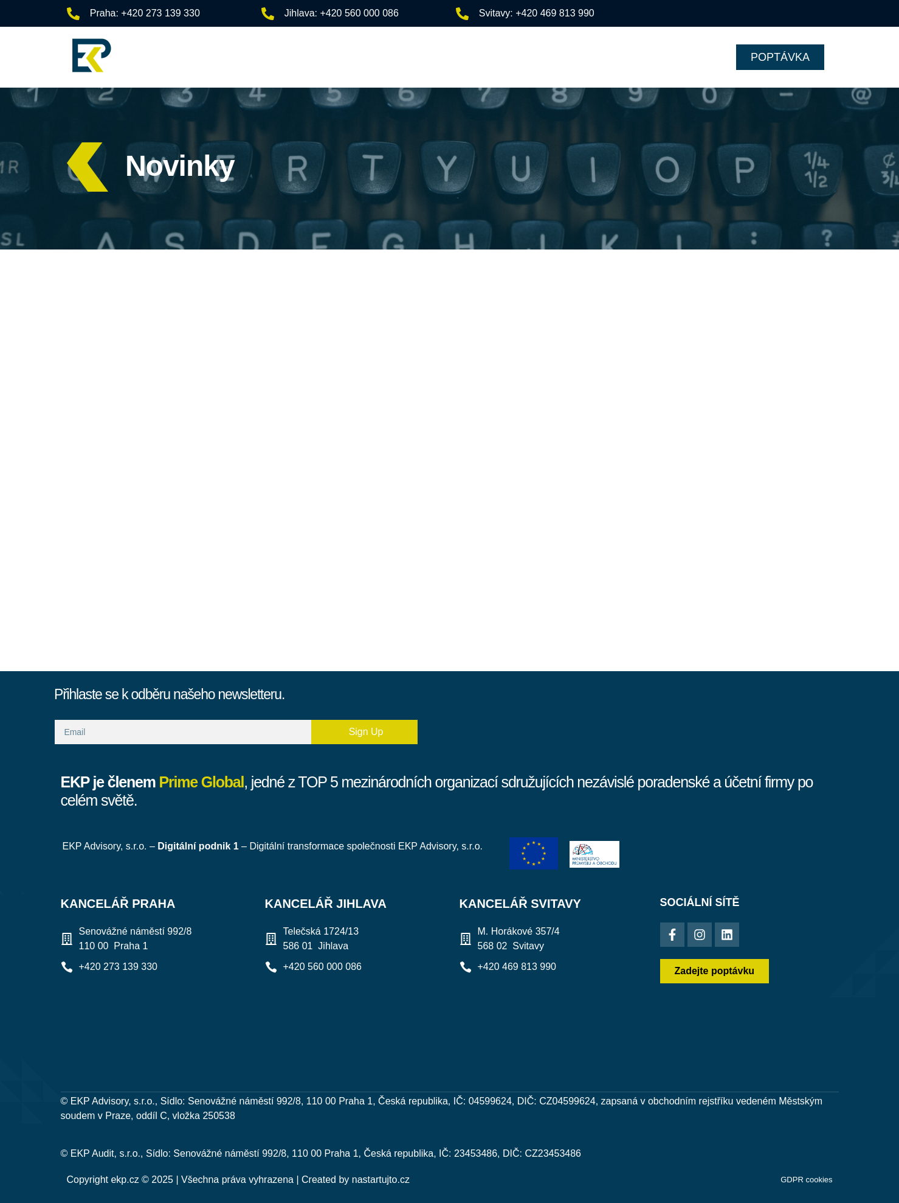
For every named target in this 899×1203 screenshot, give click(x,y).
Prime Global (201, 781)
